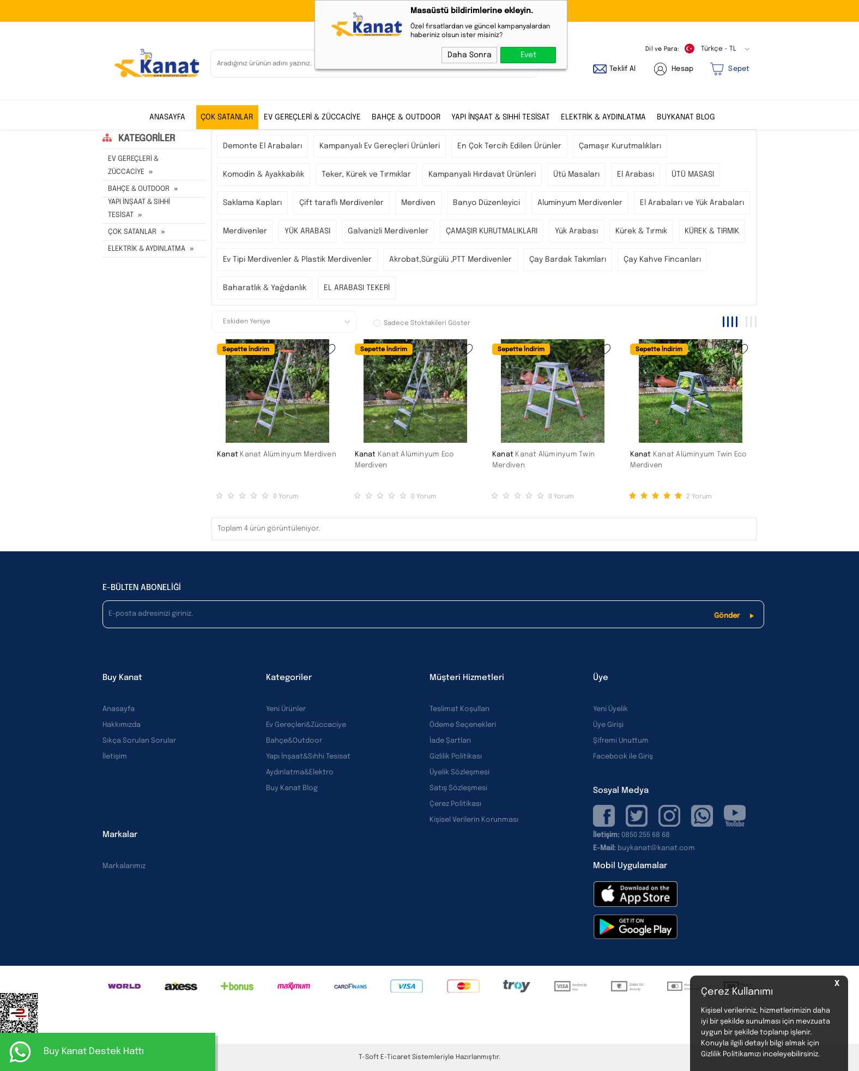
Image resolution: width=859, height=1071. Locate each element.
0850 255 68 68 (645, 835)
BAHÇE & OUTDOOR (406, 117)
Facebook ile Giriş (623, 756)
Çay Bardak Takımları (567, 259)
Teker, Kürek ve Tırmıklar (366, 174)
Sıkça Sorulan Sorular (139, 740)
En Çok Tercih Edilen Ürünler (509, 146)
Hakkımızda (121, 725)
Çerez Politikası (455, 804)
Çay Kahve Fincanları (662, 259)
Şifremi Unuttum (621, 740)
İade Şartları (450, 740)
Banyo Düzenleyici (486, 203)
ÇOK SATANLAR (227, 117)
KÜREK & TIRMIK (712, 231)
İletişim (114, 756)
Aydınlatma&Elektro (300, 772)
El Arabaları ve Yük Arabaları (692, 203)
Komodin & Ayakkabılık (263, 174)
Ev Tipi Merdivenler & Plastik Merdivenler (297, 259)
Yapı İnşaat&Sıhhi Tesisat (308, 756)
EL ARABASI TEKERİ (357, 288)
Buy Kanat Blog (292, 788)
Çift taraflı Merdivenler (341, 203)
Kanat (227, 454)
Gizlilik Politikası (456, 756)
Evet (528, 55)
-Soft (369, 1057)
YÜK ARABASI (307, 231)
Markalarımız (124, 866)
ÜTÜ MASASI (693, 174)
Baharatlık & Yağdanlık (264, 288)
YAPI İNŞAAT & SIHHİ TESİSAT (500, 117)
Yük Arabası (576, 231)
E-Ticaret (395, 1057)
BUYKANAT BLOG (686, 117)
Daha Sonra (469, 55)
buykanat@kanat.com (644, 848)
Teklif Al (622, 69)
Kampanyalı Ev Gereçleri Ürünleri (379, 146)
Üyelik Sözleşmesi (459, 772)
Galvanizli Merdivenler (388, 231)
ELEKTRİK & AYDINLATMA (603, 117)
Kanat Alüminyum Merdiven (288, 454)
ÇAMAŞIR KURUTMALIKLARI (491, 231)
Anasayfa (118, 709)
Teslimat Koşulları (459, 709)
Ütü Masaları (576, 174)
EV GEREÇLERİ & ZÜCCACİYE (312, 117)
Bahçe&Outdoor (294, 740)
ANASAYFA (167, 117)
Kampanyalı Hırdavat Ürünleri (482, 174)
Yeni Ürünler (286, 709)
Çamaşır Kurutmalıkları (620, 146)
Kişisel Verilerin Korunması (474, 819)
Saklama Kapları (252, 203)
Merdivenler (245, 231)
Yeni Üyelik (610, 709)
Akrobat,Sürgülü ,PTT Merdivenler (450, 259)
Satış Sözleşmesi (458, 788)
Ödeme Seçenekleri (463, 725)
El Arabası (635, 174)
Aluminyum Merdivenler (579, 203)
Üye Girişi (608, 725)
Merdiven (418, 203)
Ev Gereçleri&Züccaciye (306, 725)
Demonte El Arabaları (262, 146)
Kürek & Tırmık (641, 231)
